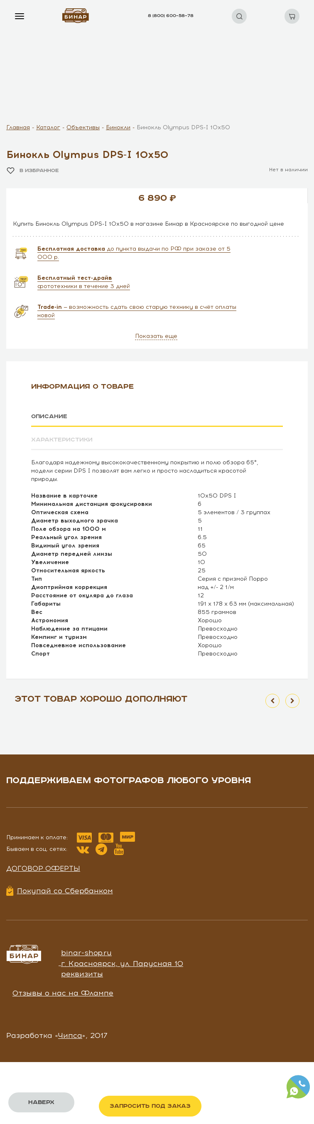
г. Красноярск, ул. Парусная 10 (122, 963)
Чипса (70, 1035)
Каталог (48, 127)
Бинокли (118, 127)
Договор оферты (43, 868)
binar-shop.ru (86, 952)
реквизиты (82, 974)
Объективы (83, 127)
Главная (18, 127)
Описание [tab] (49, 416)
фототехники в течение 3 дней (83, 282)
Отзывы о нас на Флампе (62, 993)
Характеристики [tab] (62, 439)
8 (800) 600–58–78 (171, 15)
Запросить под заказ (150, 1106)
